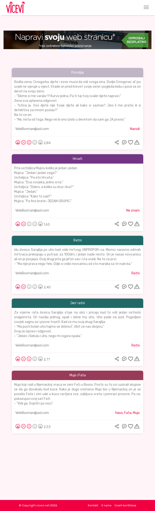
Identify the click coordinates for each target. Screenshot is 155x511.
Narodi (135, 129)
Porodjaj (77, 73)
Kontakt (93, 505)
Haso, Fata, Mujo (127, 413)
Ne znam (133, 210)
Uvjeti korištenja (125, 505)
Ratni (77, 240)
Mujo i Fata (77, 375)
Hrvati (77, 159)
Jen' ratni (77, 303)
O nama (106, 505)
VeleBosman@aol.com (32, 129)
